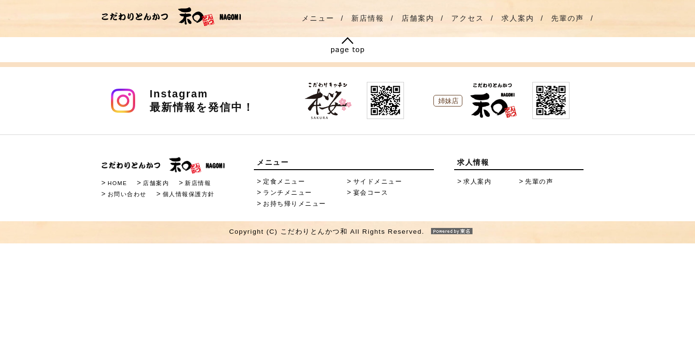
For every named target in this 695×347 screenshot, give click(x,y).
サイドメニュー (378, 181)
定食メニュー (284, 181)
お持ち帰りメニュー (294, 203)
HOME (117, 183)
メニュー (318, 18)
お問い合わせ (127, 194)
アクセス (467, 18)
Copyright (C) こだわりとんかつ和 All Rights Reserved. (347, 231)
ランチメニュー (287, 192)
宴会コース (371, 192)
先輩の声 (567, 18)
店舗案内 (418, 18)
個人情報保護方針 (189, 194)
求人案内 (517, 18)
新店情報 (367, 18)
